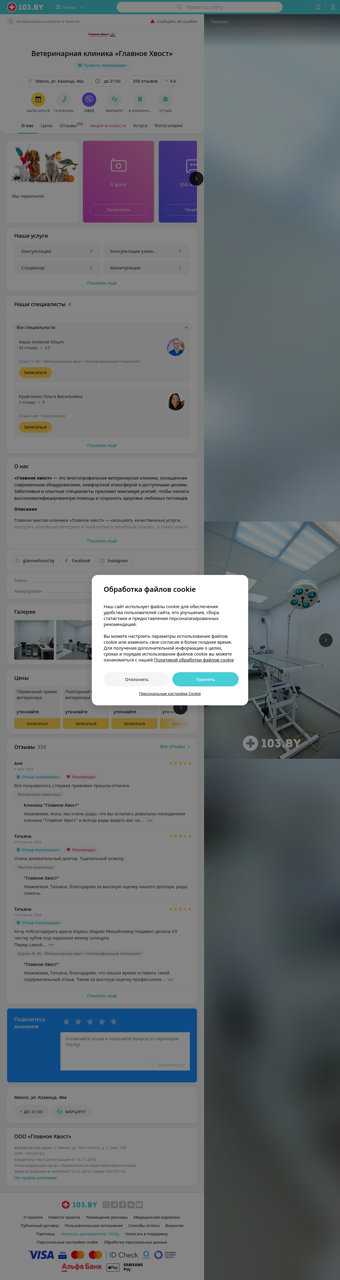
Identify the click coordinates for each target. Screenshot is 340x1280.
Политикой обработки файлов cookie (194, 660)
